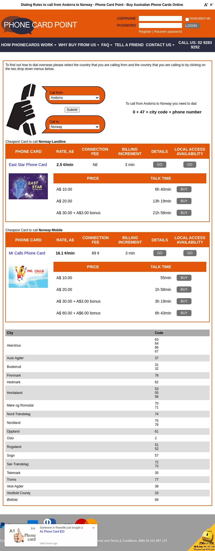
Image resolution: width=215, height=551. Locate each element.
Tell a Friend (129, 45)
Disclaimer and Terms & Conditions (113, 540)
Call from (56, 93)
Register (145, 32)
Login (191, 26)
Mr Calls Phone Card (27, 253)
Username (126, 18)
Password (126, 25)
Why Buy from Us (79, 45)
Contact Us (160, 45)
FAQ (107, 45)
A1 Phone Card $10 (52, 531)
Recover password (168, 32)
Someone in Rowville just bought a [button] (61, 529)
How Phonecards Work (28, 45)
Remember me (198, 19)
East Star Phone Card (28, 164)
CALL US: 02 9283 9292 (195, 44)
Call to (54, 122)
